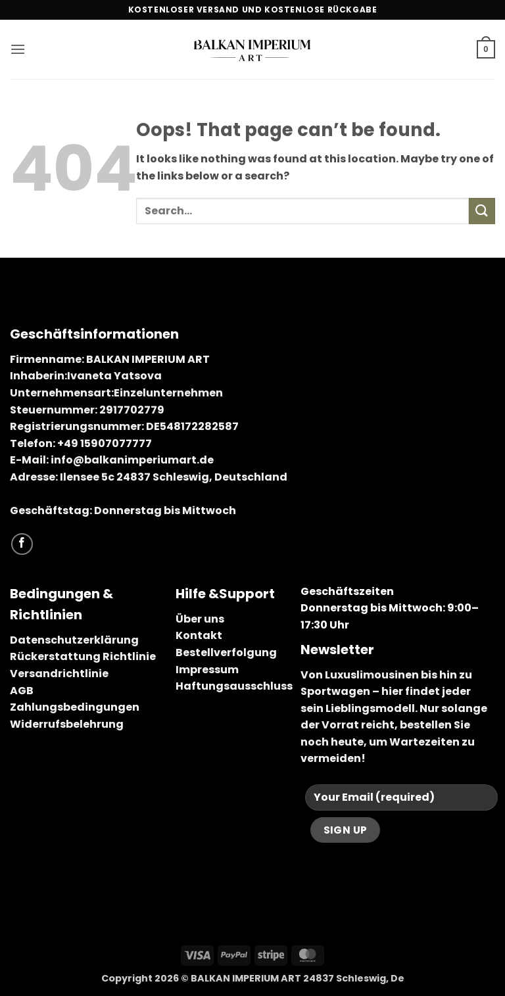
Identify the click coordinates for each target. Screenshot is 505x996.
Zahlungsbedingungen (74, 707)
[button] (18, 49)
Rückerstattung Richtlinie (83, 656)
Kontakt (199, 635)
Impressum (207, 669)
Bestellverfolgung (226, 652)
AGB (22, 690)
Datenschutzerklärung (74, 640)
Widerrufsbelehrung (67, 724)
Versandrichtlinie (59, 673)
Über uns (200, 619)
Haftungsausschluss (234, 686)
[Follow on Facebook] (22, 544)
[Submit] (482, 211)
